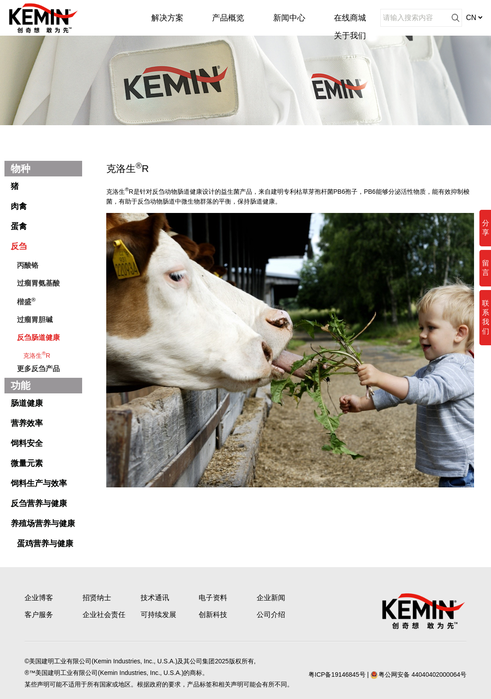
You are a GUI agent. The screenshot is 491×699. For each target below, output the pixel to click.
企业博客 (39, 597)
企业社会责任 (104, 614)
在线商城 (350, 17)
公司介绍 (271, 614)
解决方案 (167, 17)
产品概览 (228, 17)
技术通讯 (155, 597)
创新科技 (213, 614)
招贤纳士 (97, 597)
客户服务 (39, 614)
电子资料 (213, 597)
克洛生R (36, 354)
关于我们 (350, 35)
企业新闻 (271, 597)
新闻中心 (289, 17)
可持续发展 (158, 614)
